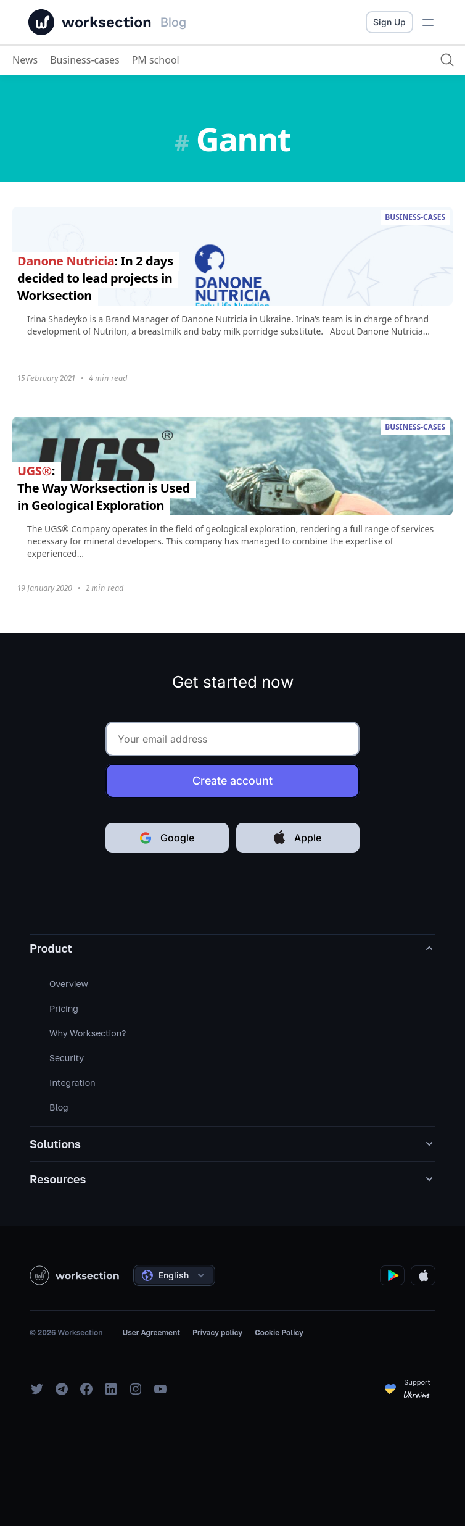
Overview (68, 983)
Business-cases (85, 60)
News (25, 60)
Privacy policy (217, 1332)
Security (66, 1058)
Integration (72, 1082)
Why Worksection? (87, 1033)
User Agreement (151, 1332)
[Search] (447, 60)
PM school (155, 60)
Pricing (63, 1008)
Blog (58, 1107)
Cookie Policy (279, 1332)
